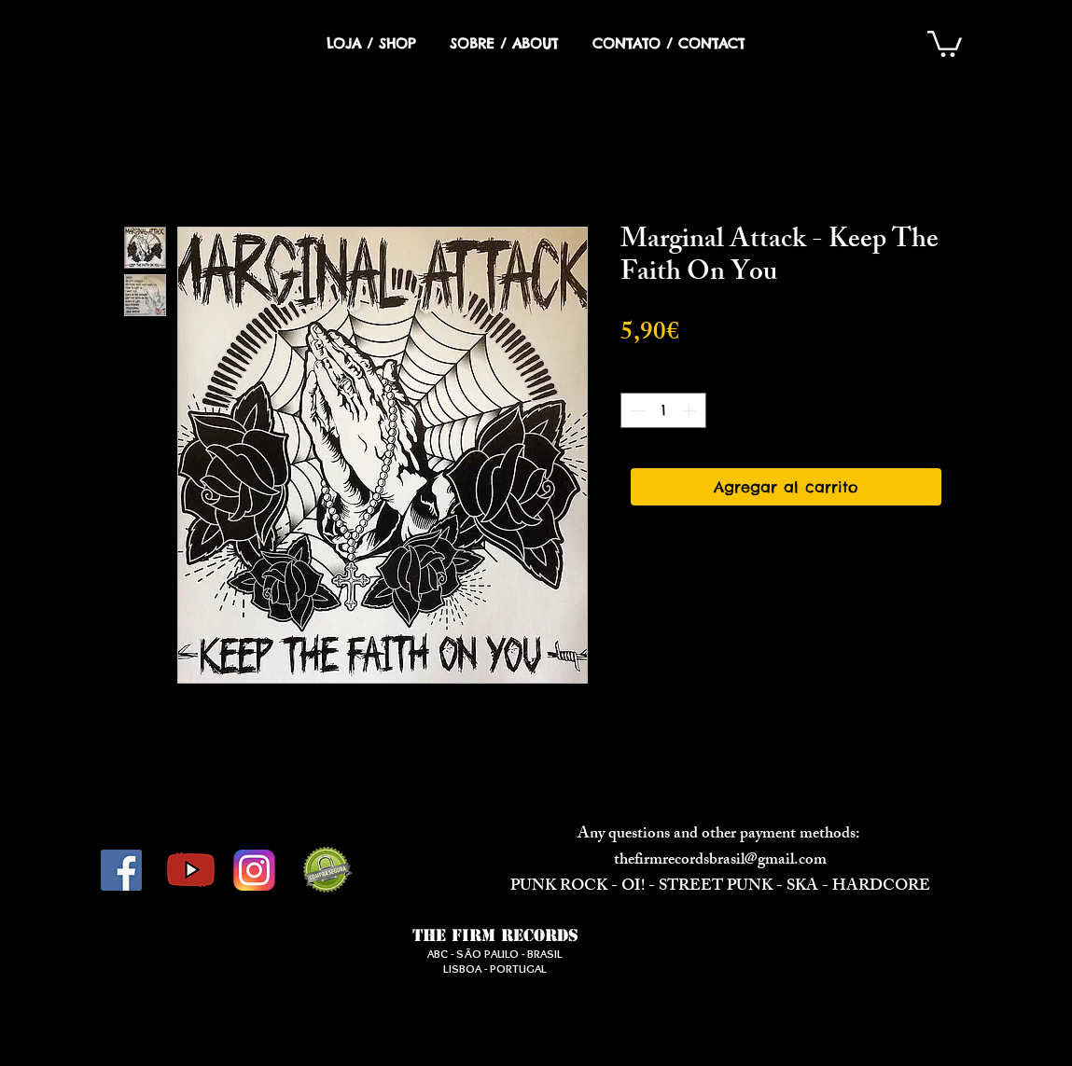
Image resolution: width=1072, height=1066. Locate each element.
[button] (944, 42)
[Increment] (690, 411)
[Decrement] (635, 411)
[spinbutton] (662, 411)
